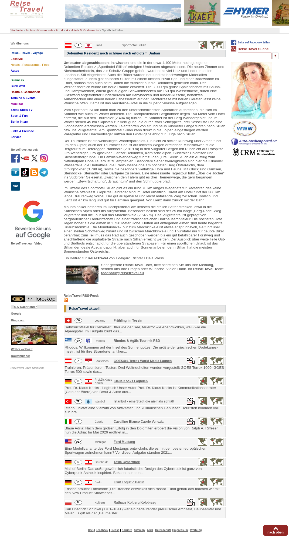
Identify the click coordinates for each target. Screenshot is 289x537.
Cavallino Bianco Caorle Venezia (139, 422)
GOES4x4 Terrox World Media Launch (143, 361)
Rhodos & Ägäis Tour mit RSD (137, 341)
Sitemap (139, 530)
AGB (150, 530)
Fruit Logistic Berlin (129, 482)
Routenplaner (20, 355)
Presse (115, 530)
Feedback (102, 530)
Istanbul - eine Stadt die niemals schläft (144, 401)
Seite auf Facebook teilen (254, 42)
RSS (91, 530)
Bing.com (18, 320)
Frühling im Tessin (128, 320)
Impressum (181, 530)
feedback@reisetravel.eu (122, 273)
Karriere (127, 530)
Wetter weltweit (22, 349)
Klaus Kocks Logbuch (131, 381)
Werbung (196, 530)
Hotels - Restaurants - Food (44, 30)
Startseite (17, 30)
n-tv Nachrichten (26, 306)
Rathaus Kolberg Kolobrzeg (135, 502)
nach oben (275, 532)
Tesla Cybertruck (127, 462)
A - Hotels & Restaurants (82, 30)
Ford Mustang (124, 442)
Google (16, 313)
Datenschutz (163, 530)
